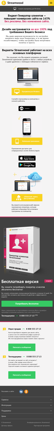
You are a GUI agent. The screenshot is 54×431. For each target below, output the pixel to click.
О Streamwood (6, 422)
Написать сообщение (22, 347)
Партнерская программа (42, 426)
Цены (3, 416)
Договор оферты (6, 426)
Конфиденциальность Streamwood (38, 422)
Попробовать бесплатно (27, 303)
